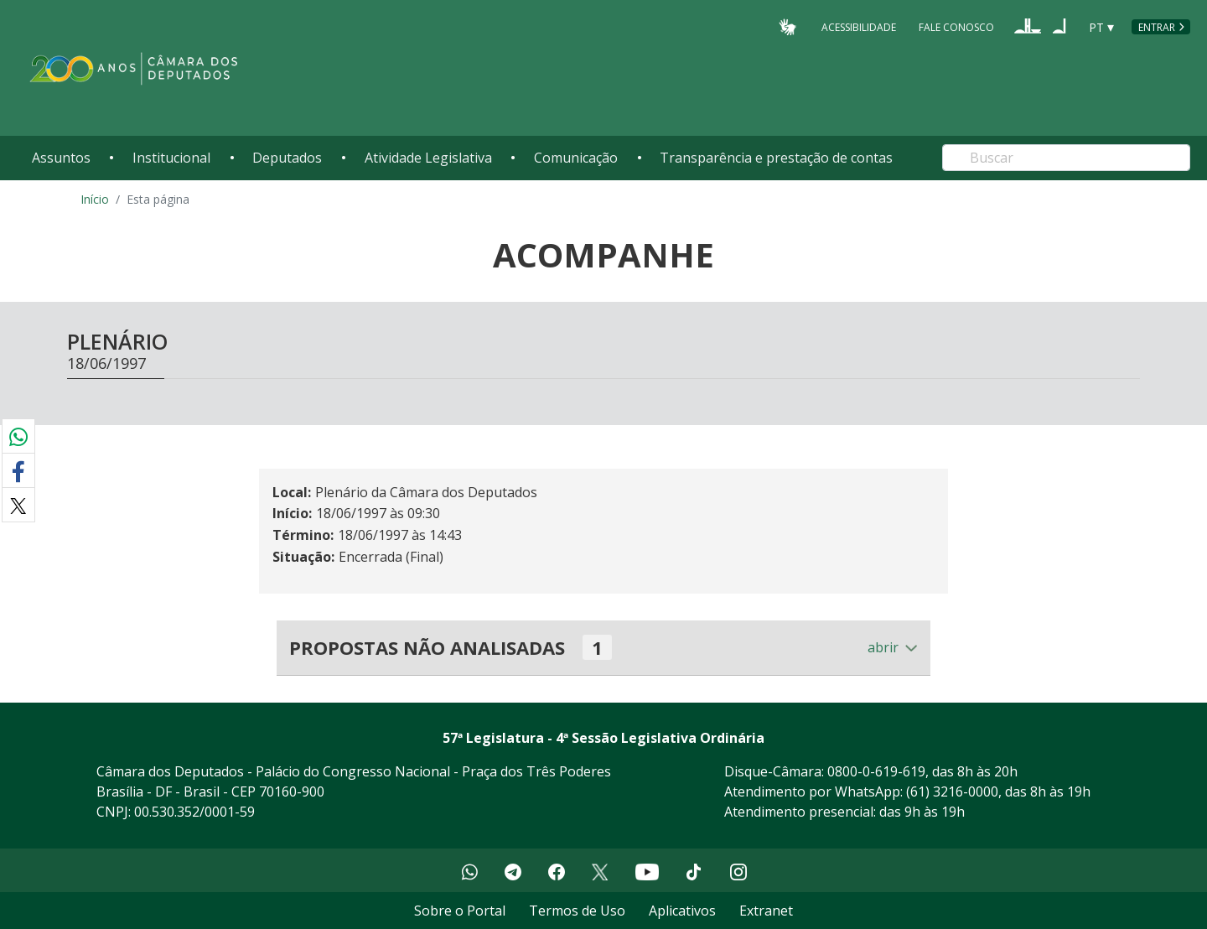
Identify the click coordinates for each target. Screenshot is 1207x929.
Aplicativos (682, 910)
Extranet (766, 910)
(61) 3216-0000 (952, 791)
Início (94, 199)
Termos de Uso (577, 910)
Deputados (287, 157)
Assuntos (61, 157)
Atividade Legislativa (428, 157)
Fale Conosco (956, 26)
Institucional (171, 157)
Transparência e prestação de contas (776, 157)
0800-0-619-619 (876, 771)
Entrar (1156, 27)
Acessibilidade (858, 26)
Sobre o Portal (459, 910)
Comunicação (576, 157)
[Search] (1066, 157)
